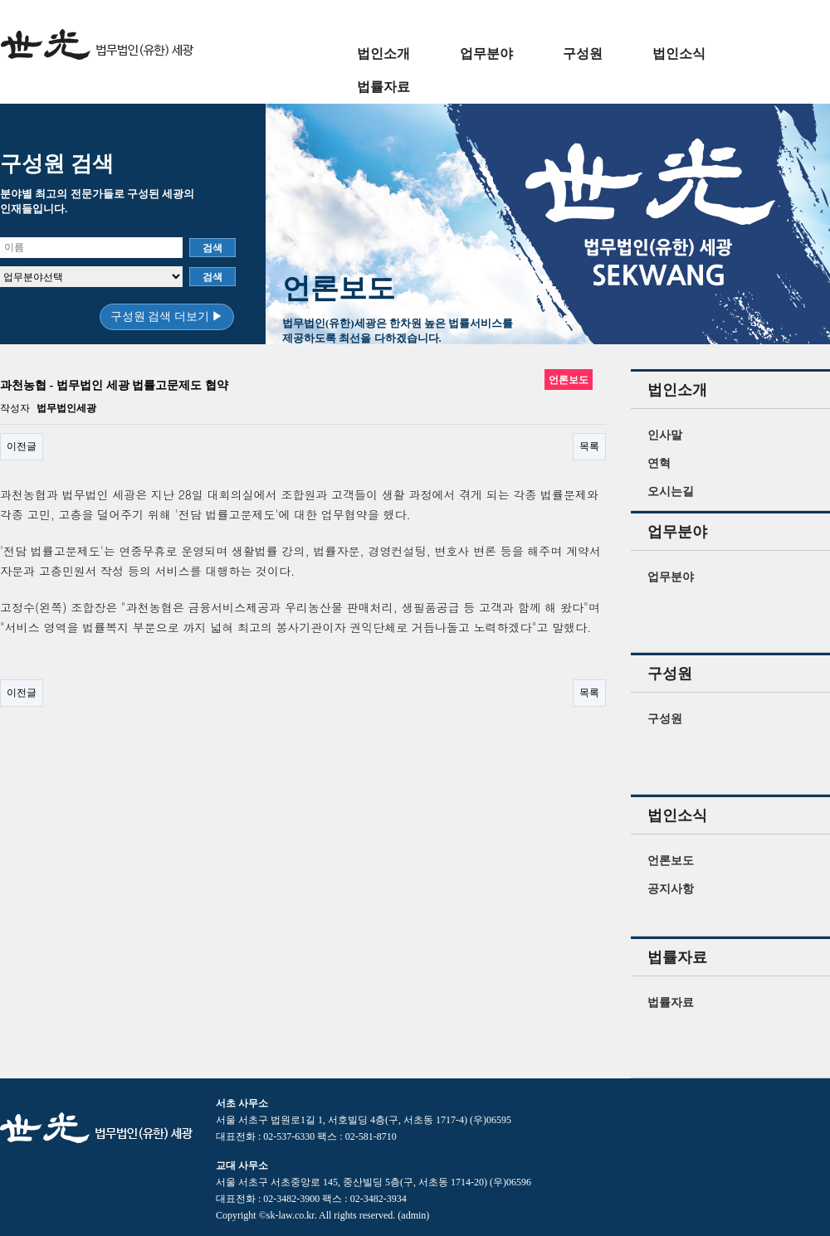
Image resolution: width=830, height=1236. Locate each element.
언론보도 (670, 860)
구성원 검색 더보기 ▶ (167, 316)
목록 (589, 446)
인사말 (664, 435)
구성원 (583, 53)
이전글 (22, 446)
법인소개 (383, 53)
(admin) (413, 1215)
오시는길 (670, 491)
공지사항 (670, 889)
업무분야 (486, 53)
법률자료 (383, 87)
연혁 (659, 463)
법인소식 (679, 53)
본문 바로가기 (0, 0)
